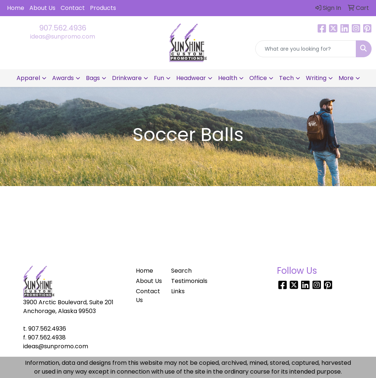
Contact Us (148, 295)
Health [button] (227, 78)
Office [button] (258, 78)
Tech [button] (286, 78)
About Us (42, 8)
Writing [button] (316, 78)
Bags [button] (93, 78)
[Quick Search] (305, 48)
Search (181, 270)
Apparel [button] (28, 78)
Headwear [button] (191, 78)
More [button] (346, 78)
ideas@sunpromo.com (62, 36)
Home (15, 8)
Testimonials (184, 281)
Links (178, 291)
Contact (73, 8)
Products (103, 8)
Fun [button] (159, 78)
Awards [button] (63, 78)
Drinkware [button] (127, 78)
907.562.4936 (62, 28)
